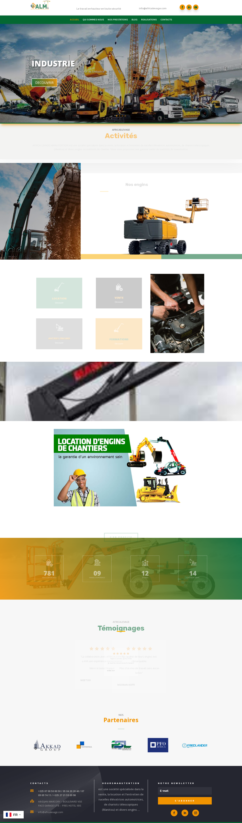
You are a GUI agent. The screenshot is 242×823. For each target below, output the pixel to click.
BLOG (134, 20)
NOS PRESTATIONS (118, 20)
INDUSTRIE (103, 69)
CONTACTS (166, 20)
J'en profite (121, 553)
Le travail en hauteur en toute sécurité (98, 11)
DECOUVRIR (95, 88)
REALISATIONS (149, 20)
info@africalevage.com (152, 10)
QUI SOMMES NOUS (93, 20)
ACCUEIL (74, 20)
